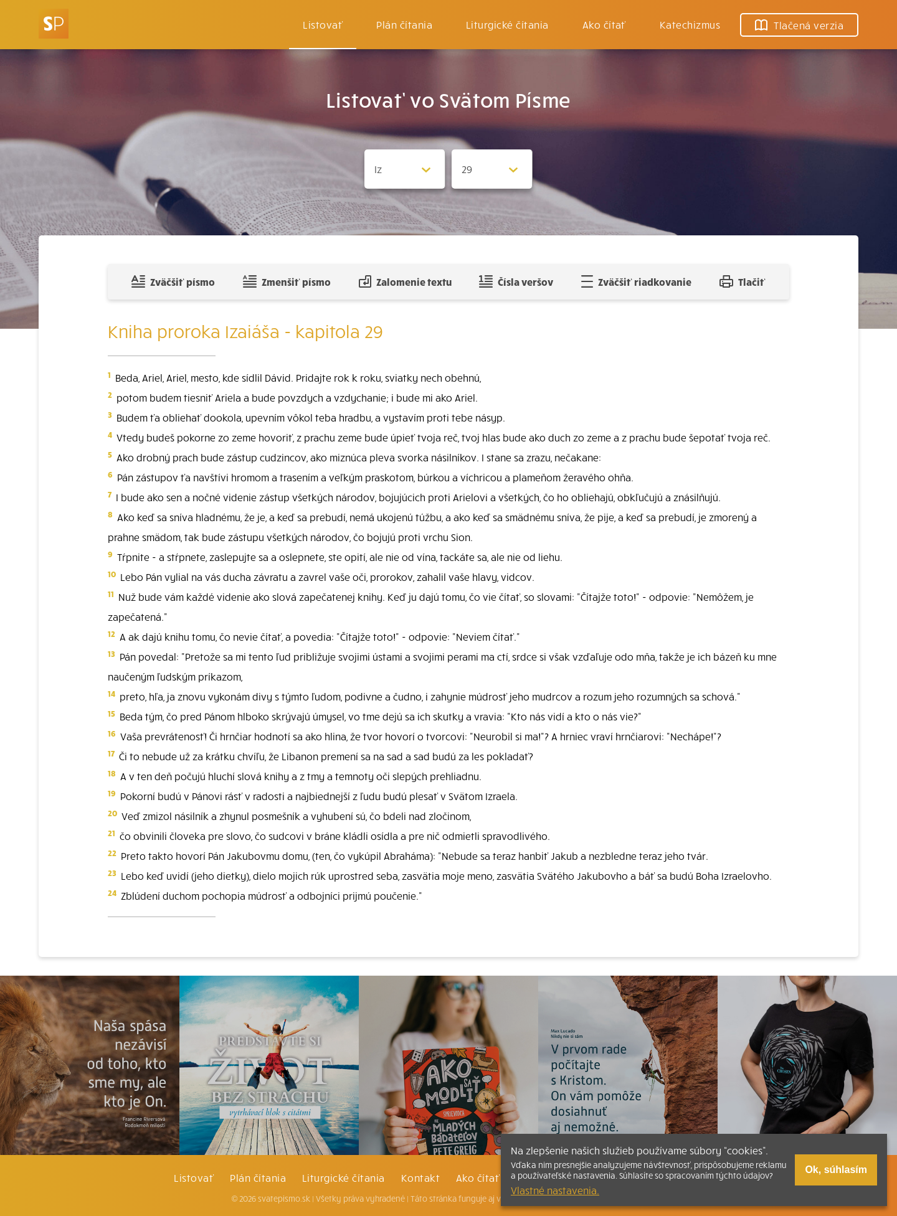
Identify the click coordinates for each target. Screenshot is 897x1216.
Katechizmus (690, 24)
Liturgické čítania (507, 24)
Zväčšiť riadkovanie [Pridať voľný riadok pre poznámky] (636, 281)
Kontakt (420, 1177)
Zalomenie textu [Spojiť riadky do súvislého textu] (405, 281)
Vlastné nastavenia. (555, 1190)
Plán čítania (258, 1177)
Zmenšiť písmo (287, 281)
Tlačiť (742, 281)
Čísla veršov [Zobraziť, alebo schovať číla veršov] (516, 281)
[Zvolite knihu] (404, 169)
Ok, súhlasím (836, 1169)
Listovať (323, 24)
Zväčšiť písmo (173, 281)
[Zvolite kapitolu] (492, 169)
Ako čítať (604, 24)
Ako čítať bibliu (493, 1177)
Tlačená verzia (799, 25)
